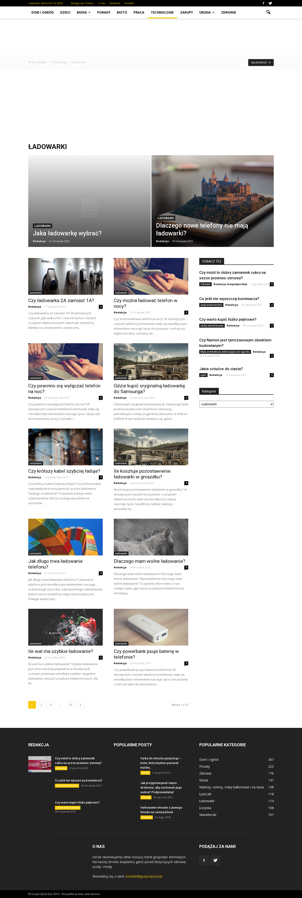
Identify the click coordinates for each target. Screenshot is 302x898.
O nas (101, 3)
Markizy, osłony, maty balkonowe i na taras (231, 787)
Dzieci (65, 12)
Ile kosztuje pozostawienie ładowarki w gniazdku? (142, 474)
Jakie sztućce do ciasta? (221, 368)
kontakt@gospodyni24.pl (144, 876)
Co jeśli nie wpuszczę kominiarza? (229, 298)
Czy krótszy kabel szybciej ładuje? (64, 471)
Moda (84, 12)
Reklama (115, 3)
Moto (122, 12)
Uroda (206, 12)
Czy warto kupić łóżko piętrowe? (227, 319)
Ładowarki (42, 226)
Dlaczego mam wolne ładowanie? (149, 561)
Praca (139, 12)
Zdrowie (228, 12)
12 (70, 705)
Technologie (162, 12)
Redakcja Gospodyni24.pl (230, 284)
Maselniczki (207, 814)
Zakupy (186, 12)
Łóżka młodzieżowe (212, 325)
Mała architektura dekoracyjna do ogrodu (225, 351)
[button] (268, 12)
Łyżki (203, 375)
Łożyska (205, 808)
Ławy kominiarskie (211, 304)
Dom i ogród (42, 12)
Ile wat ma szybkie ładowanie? (60, 651)
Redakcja (39, 241)
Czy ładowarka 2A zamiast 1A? (61, 300)
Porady (103, 12)
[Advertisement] (151, 106)
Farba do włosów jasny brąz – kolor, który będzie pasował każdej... (161, 763)
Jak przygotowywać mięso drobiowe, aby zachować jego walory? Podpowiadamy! (161, 787)
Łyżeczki (205, 794)
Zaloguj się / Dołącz (82, 3)
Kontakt (129, 3)
